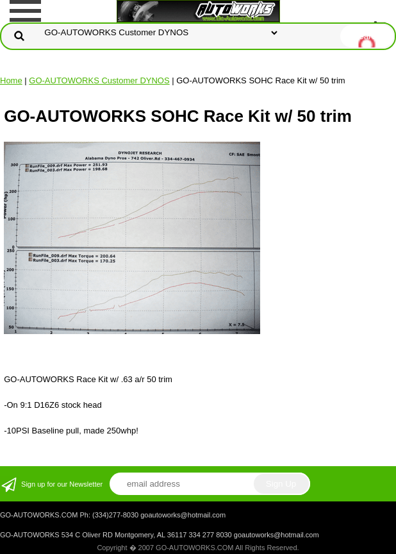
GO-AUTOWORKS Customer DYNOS (99, 80)
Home (11, 80)
